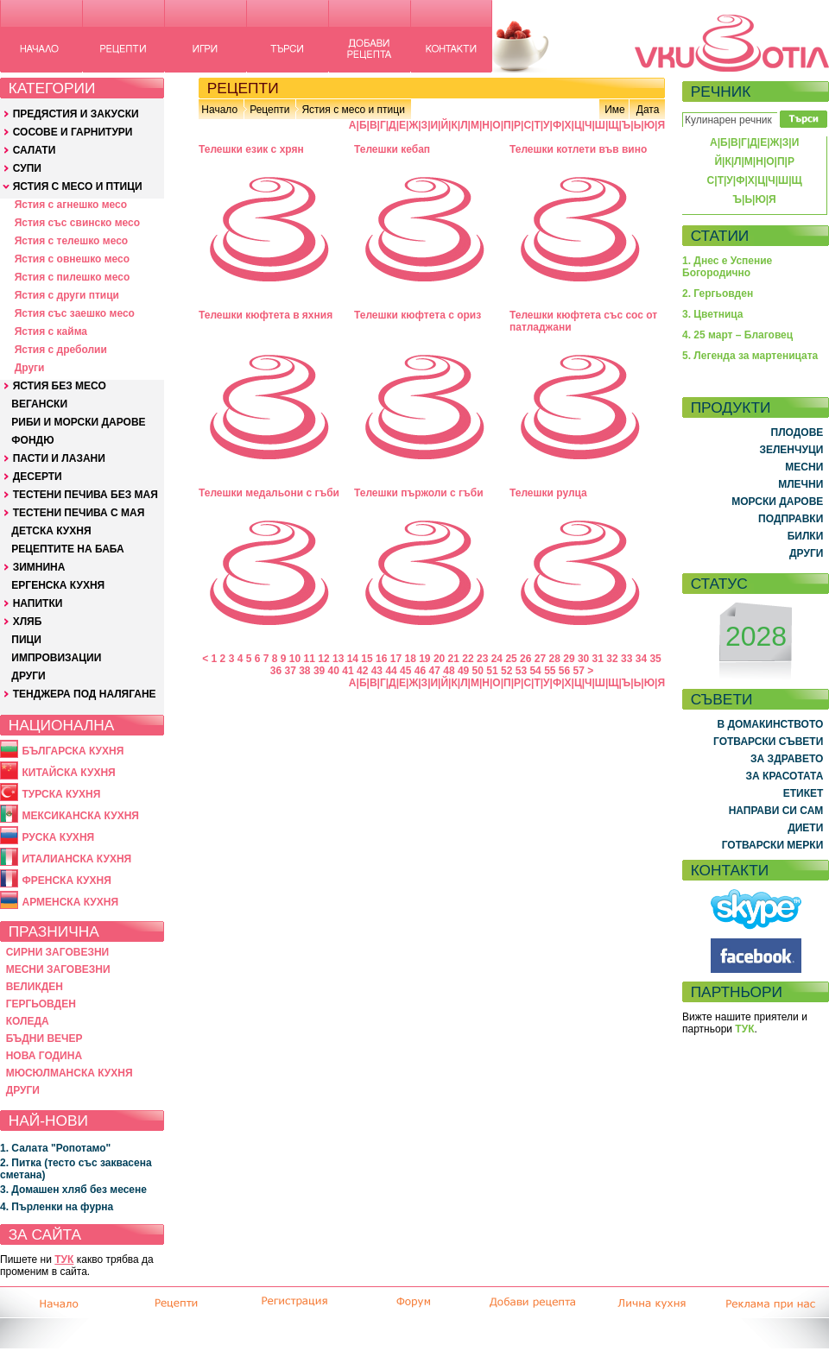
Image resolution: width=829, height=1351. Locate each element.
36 (276, 671)
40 (333, 671)
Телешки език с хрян (251, 149)
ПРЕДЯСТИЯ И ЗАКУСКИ (76, 114)
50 (478, 671)
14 (352, 659)
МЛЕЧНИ (800, 484)
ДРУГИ (28, 676)
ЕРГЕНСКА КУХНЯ (57, 585)
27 (540, 659)
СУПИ (27, 168)
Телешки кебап (392, 149)
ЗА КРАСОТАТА (785, 776)
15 (366, 659)
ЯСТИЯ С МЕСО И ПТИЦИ (77, 186)
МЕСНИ (804, 467)
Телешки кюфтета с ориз (417, 315)
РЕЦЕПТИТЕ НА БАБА (67, 549)
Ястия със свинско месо (77, 223)
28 (554, 659)
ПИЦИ (26, 640)
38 (304, 671)
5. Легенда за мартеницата (750, 356)
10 (295, 659)
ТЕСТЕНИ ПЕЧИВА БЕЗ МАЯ (85, 495)
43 (377, 671)
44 (390, 671)
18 (409, 659)
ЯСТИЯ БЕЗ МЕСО (59, 386)
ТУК (63, 1259)
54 (535, 671)
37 (289, 671)
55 (549, 671)
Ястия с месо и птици (352, 110)
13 (338, 659)
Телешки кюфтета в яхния (265, 315)
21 (453, 659)
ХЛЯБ (27, 622)
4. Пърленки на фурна (56, 1207)
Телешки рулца (548, 493)
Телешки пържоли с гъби (419, 493)
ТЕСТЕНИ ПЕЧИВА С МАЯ (79, 513)
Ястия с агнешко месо (71, 205)
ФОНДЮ (32, 440)
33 (626, 659)
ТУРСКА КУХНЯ (61, 794)
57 (579, 671)
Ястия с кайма (51, 331)
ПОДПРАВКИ (790, 519)
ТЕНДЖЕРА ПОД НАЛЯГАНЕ (84, 694)
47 (434, 671)
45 (405, 671)
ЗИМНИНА (39, 567)
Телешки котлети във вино (578, 149)
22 (467, 659)
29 (568, 659)
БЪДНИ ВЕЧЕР (44, 1038)
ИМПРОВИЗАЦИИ (56, 658)
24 (497, 659)
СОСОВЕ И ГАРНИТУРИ (73, 132)
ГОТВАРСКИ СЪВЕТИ (768, 741)
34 (641, 659)
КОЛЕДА (27, 1021)
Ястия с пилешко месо (72, 277)
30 (583, 659)
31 (598, 659)
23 (482, 659)
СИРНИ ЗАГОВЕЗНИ (58, 952)
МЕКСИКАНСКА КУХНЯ (80, 816)
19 (424, 659)
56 (564, 671)
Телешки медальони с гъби (269, 493)
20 (439, 659)
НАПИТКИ (38, 603)
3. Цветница (713, 314)
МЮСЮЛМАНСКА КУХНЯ (69, 1073)
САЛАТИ (34, 150)
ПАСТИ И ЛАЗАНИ (59, 458)
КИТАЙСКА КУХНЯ (68, 773)
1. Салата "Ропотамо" (55, 1148)
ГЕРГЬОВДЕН (41, 1004)
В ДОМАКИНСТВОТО (770, 724)
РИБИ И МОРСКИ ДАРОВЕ (78, 422)
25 (510, 659)
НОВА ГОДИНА (44, 1056)
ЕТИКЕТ (803, 793)
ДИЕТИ (805, 828)
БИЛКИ (806, 536)
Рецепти (269, 110)
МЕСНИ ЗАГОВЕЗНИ (58, 969)
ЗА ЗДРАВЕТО (786, 759)
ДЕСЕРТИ (37, 476)
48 (448, 671)
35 (655, 659)
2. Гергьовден (717, 293)
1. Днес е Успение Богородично (727, 267)
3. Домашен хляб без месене (73, 1190)
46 (420, 671)
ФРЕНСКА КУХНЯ (66, 880)
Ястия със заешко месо (75, 313)
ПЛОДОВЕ (797, 432)
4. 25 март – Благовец (737, 335)
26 (525, 659)
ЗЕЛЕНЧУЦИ (791, 450)
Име (614, 110)
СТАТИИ (720, 235)
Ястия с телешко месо (72, 241)
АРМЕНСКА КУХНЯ (70, 902)
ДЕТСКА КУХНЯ (51, 531)
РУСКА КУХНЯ (58, 837)
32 (611, 659)
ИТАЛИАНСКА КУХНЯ (76, 859)
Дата (648, 110)
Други (30, 368)
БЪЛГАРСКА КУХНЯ (72, 751)
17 (396, 659)
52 (506, 671)
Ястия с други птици (67, 295)
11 (309, 659)
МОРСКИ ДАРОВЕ (777, 502)
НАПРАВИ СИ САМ (776, 811)
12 (323, 659)
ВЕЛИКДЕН (34, 987)
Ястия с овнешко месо (72, 259)
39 (319, 671)
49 (463, 671)
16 (381, 659)
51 (491, 671)
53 (521, 671)
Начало (219, 110)
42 (362, 671)
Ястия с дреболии (61, 350)
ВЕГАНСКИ (39, 404)
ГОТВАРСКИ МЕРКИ (773, 845)
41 (347, 671)
